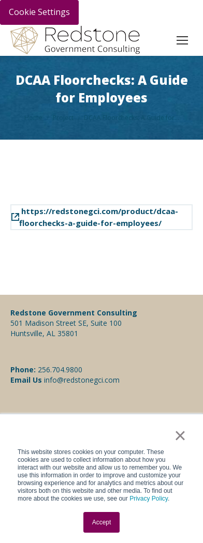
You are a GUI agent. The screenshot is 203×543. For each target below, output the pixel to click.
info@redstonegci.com (81, 380)
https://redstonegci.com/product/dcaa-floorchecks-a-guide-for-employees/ (94, 217)
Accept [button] (101, 522)
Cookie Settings (39, 12)
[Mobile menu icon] (182, 40)
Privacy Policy (148, 498)
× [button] (180, 435)
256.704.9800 (60, 369)
